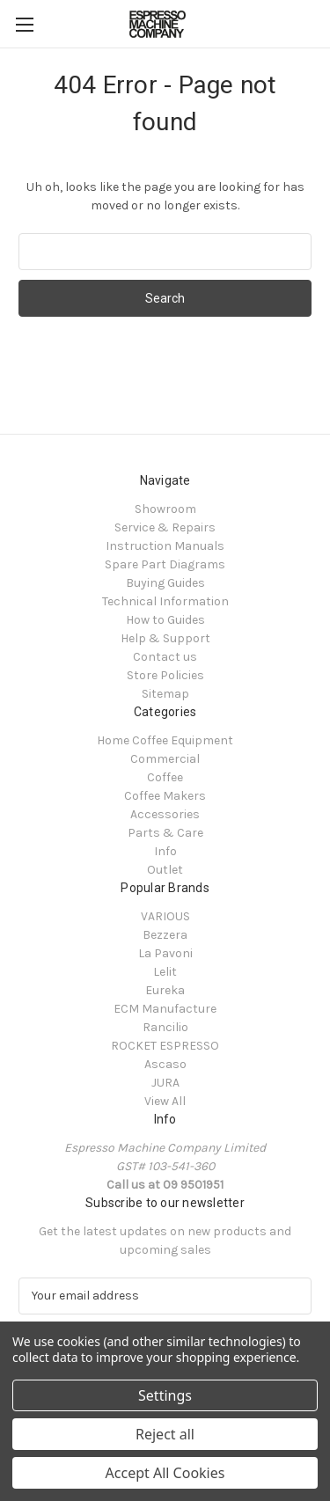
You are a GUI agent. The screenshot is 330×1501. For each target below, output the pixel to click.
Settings (165, 1395)
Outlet (165, 869)
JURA (165, 1082)
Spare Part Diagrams (165, 564)
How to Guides (165, 619)
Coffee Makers (165, 795)
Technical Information (165, 601)
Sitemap (165, 693)
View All (165, 1101)
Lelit (165, 971)
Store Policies (165, 675)
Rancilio (165, 1027)
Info (165, 851)
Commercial (165, 758)
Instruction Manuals (165, 545)
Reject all (165, 1434)
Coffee (165, 777)
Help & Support (165, 638)
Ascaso (165, 1064)
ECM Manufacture (165, 1008)
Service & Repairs (165, 527)
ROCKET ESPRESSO (165, 1045)
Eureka (165, 990)
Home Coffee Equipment (165, 740)
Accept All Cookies (165, 1473)
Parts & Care (165, 832)
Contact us (165, 656)
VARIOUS (165, 916)
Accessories (165, 814)
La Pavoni (165, 953)
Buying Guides (165, 582)
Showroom (165, 509)
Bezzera (165, 934)
